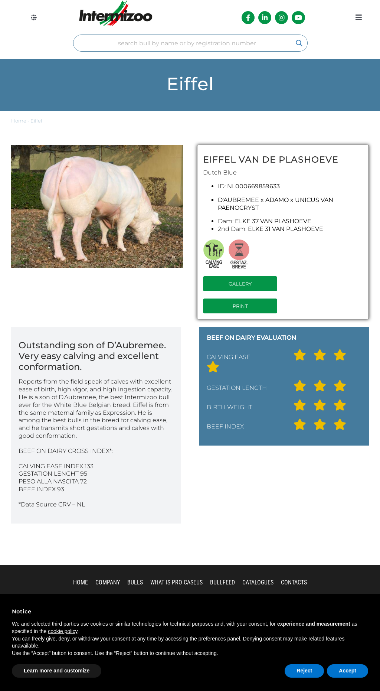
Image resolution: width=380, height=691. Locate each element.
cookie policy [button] (62, 631)
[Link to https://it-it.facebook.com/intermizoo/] (248, 17)
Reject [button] (304, 671)
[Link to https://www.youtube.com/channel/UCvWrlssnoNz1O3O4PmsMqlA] (298, 17)
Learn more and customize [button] (56, 671)
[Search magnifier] (299, 43)
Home (18, 121)
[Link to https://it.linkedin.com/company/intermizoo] (264, 17)
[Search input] (187, 43)
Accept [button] (347, 671)
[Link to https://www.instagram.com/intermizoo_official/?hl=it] (281, 17)
